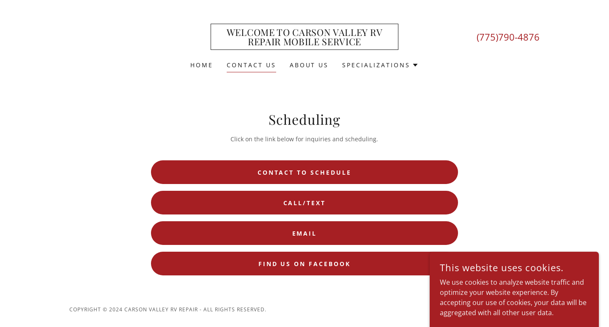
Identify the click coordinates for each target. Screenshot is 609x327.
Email (304, 233)
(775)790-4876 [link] (508, 36)
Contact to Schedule (305, 172)
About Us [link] (309, 65)
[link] (305, 42)
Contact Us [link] (251, 65)
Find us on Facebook (304, 264)
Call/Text (304, 203)
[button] (380, 65)
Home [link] (201, 65)
